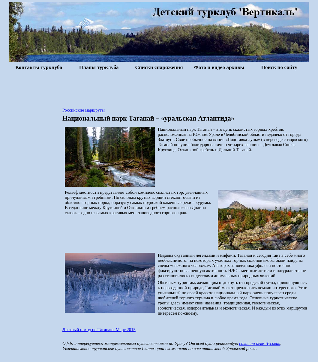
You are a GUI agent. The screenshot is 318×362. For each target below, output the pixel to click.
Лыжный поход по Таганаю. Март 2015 (99, 329)
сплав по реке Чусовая (259, 343)
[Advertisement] (159, 88)
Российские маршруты (83, 110)
